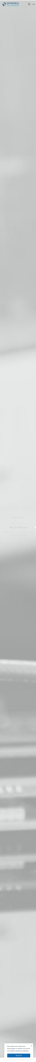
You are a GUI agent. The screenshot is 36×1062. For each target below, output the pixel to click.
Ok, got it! (19, 1055)
